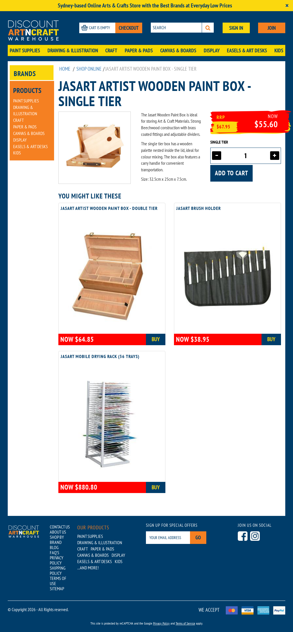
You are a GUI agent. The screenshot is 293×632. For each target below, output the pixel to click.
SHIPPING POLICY (58, 570)
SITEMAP (57, 588)
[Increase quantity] (274, 155)
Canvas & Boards (178, 50)
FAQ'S (54, 552)
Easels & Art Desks (247, 50)
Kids (278, 50)
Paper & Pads (139, 50)
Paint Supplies (25, 50)
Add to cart (231, 173)
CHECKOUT (129, 28)
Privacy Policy (161, 623)
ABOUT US (58, 532)
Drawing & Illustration (72, 50)
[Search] (208, 28)
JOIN (272, 28)
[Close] (287, 5)
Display (212, 50)
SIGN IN (236, 28)
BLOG (54, 547)
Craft (111, 50)
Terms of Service (185, 623)
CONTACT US (60, 527)
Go (198, 537)
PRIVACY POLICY (56, 560)
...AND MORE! (88, 568)
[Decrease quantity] (216, 155)
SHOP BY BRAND (57, 539)
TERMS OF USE (58, 580)
